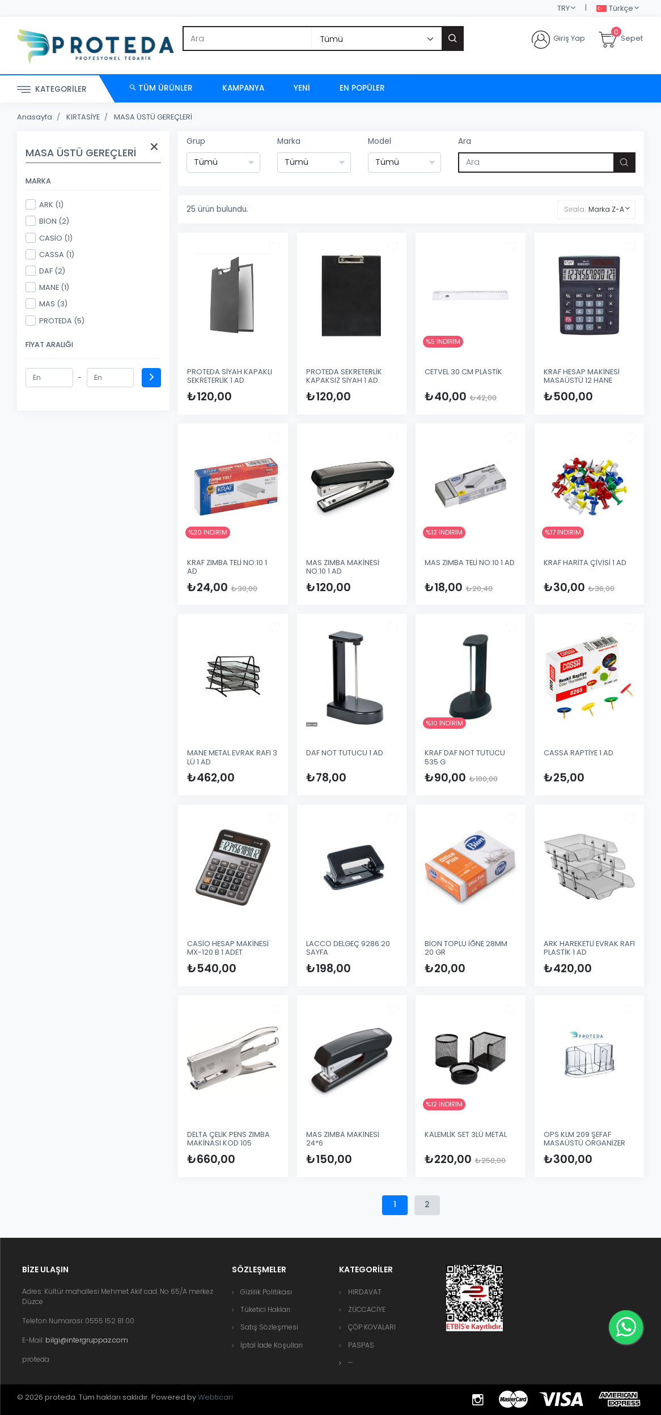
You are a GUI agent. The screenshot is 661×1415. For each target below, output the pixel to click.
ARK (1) (44, 204)
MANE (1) (47, 287)
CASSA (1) (50, 254)
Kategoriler (52, 89)
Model (379, 141)
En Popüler (362, 88)
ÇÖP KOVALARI (372, 1327)
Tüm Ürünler (161, 88)
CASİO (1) (49, 238)
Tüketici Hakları (265, 1309)
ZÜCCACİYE (366, 1309)
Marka (288, 141)
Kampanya (243, 88)
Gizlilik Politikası (266, 1292)
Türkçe (614, 8)
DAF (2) (45, 271)
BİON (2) (47, 221)
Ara (464, 141)
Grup (196, 141)
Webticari (215, 1397)
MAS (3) (46, 303)
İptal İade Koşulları (271, 1345)
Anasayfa (34, 117)
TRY (563, 8)
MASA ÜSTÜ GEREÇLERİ (153, 117)
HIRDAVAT (365, 1292)
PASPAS (361, 1345)
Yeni (302, 88)
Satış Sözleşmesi (269, 1327)
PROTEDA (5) (55, 320)
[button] (350, 1362)
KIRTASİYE (83, 117)
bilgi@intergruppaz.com (86, 1340)
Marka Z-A (606, 209)
